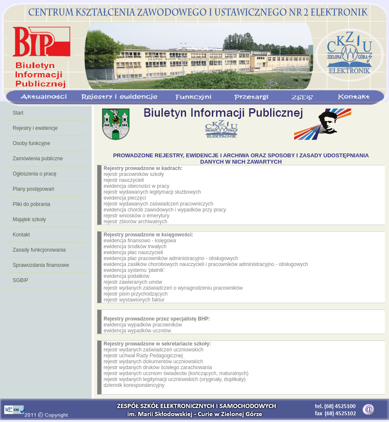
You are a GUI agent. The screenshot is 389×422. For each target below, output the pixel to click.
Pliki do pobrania (31, 204)
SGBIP (20, 280)
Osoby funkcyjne (31, 143)
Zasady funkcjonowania (39, 250)
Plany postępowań (33, 189)
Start (18, 113)
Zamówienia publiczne (38, 159)
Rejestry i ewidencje (35, 128)
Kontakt (21, 235)
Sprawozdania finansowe (41, 265)
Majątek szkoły (29, 219)
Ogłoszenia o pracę (34, 174)
